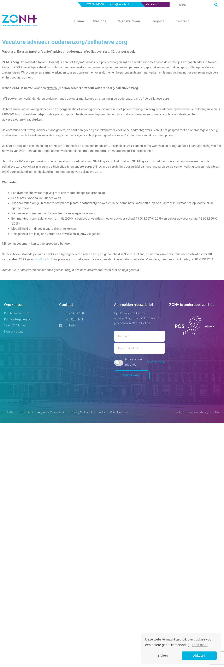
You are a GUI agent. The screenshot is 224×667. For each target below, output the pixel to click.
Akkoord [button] (199, 655)
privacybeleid (156, 362)
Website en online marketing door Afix (197, 412)
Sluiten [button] (163, 655)
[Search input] (194, 5)
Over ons (99, 21)
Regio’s (158, 21)
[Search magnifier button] (216, 5)
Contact (182, 21)
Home (79, 21)
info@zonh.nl (120, 4)
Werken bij (152, 4)
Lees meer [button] (200, 645)
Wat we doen (129, 21)
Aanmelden (132, 375)
